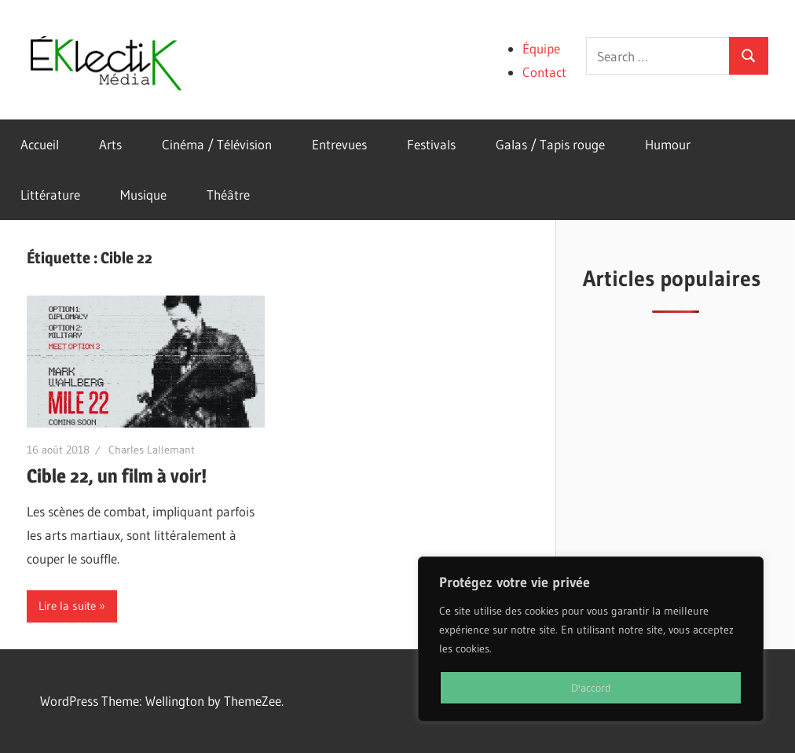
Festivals (431, 144)
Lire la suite (67, 605)
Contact (544, 72)
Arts (110, 144)
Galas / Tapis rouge (550, 144)
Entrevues (339, 144)
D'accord (591, 688)
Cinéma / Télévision (217, 144)
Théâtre (228, 194)
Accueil (39, 144)
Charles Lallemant (151, 450)
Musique (143, 194)
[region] (591, 639)
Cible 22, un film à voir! (117, 476)
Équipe (541, 48)
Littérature (50, 194)
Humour (668, 144)
